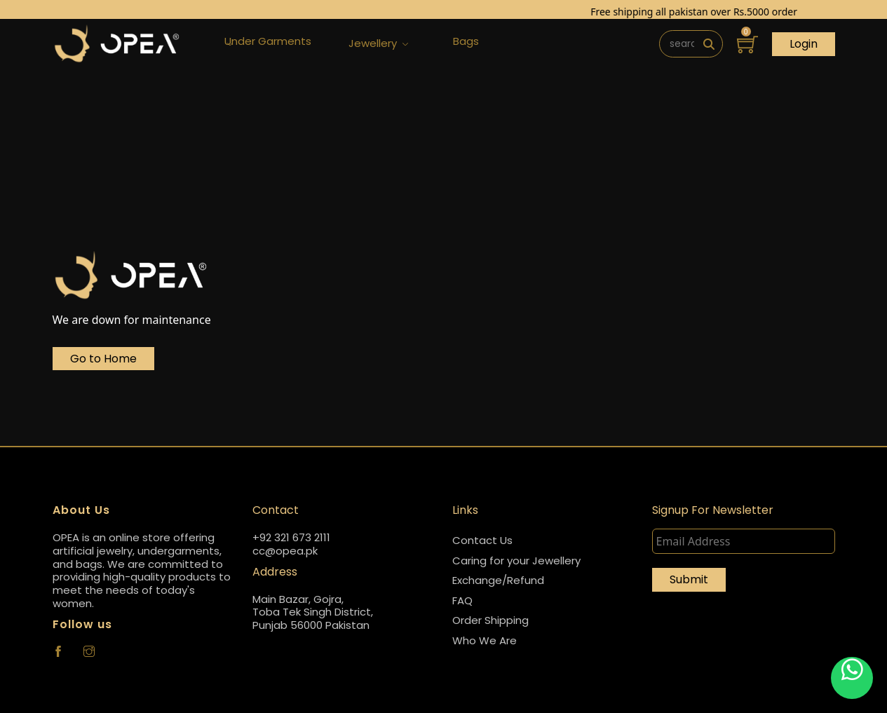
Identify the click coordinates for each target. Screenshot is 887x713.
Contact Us (482, 540)
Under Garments (267, 44)
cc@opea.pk (285, 551)
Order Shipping (490, 620)
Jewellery (378, 44)
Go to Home (103, 359)
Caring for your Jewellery (516, 560)
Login (804, 44)
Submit (689, 579)
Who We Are (484, 640)
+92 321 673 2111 (291, 538)
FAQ (462, 600)
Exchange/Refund (498, 580)
